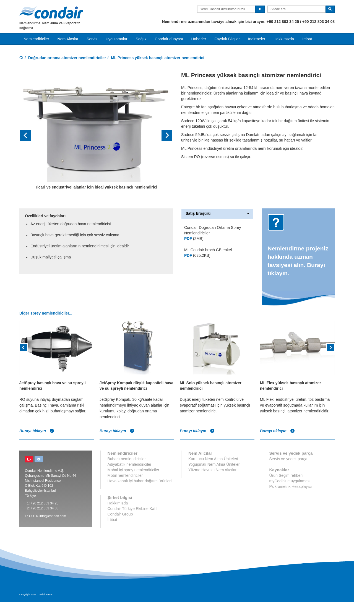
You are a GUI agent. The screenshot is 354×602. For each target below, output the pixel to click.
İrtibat (307, 39)
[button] (30, 135)
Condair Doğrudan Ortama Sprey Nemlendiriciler (212, 230)
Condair (51, 12)
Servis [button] (92, 39)
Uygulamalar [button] (116, 39)
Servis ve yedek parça (288, 459)
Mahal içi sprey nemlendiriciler (134, 470)
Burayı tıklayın (36, 431)
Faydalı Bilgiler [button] (227, 39)
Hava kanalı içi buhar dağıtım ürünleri (140, 481)
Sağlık (141, 39)
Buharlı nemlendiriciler (127, 459)
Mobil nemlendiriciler (125, 475)
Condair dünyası (169, 39)
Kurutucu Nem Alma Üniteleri (213, 459)
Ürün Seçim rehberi (286, 475)
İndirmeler (256, 39)
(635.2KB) (197, 255)
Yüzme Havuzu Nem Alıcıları (213, 470)
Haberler (198, 39)
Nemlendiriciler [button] (36, 39)
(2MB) (194, 238)
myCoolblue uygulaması (289, 481)
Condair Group (120, 514)
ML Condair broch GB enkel (208, 250)
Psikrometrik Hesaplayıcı (290, 486)
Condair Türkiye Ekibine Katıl (132, 508)
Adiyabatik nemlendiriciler (130, 464)
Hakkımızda (284, 39)
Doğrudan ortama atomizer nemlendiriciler (67, 58)
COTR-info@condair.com (47, 516)
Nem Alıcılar (68, 39)
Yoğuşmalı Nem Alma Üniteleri (214, 464)
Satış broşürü (217, 213)
